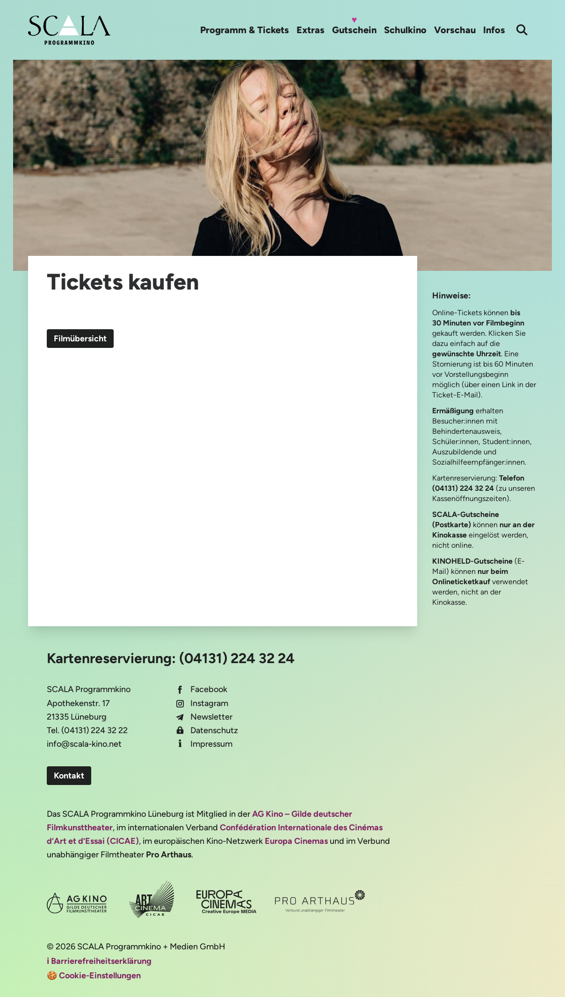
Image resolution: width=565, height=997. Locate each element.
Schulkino (405, 29)
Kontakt (69, 776)
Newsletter (211, 717)
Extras (311, 29)
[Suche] (522, 29)
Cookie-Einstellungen (100, 975)
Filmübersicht (80, 338)
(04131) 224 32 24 (237, 658)
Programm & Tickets (244, 29)
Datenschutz (214, 730)
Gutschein (354, 29)
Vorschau (455, 29)
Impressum (211, 744)
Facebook (208, 689)
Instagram (209, 703)
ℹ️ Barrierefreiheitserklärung (99, 961)
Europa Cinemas (296, 841)
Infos (494, 29)
